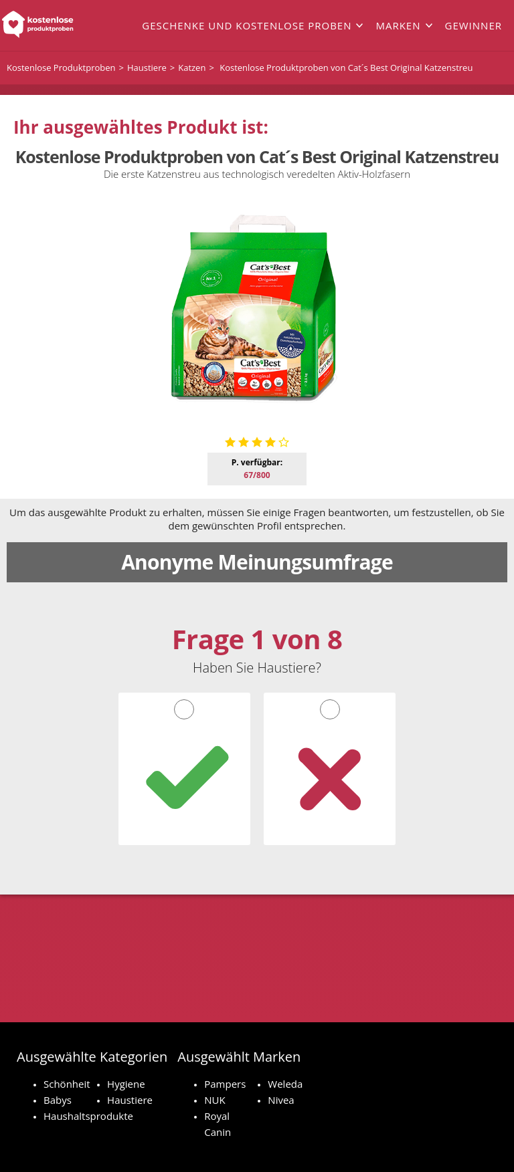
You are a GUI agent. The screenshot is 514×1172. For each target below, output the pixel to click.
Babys (58, 1099)
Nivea (281, 1099)
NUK (214, 1099)
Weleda (285, 1083)
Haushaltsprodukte (88, 1116)
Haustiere (130, 1099)
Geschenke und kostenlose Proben (246, 25)
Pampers (225, 1083)
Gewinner (473, 25)
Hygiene (126, 1083)
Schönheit (67, 1083)
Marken (397, 25)
